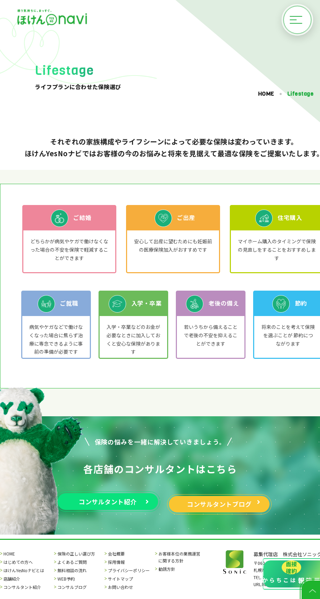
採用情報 (116, 562)
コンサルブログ (72, 587)
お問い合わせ (120, 587)
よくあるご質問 (72, 562)
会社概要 (116, 554)
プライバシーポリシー (129, 570)
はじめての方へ (18, 562)
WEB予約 (66, 579)
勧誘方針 (166, 569)
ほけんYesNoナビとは (23, 570)
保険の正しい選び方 (76, 554)
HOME (266, 93)
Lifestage (300, 93)
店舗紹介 (11, 579)
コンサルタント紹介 (22, 587)
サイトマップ (120, 579)
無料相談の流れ (72, 570)
